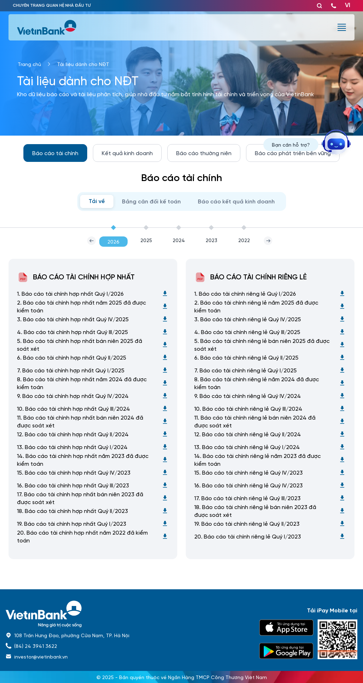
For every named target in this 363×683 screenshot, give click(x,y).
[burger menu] (341, 27)
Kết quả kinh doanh (127, 153)
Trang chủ (29, 64)
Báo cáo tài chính (55, 153)
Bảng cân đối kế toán (151, 202)
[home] (128, 614)
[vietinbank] (47, 27)
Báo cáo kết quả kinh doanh (236, 202)
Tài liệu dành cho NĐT (83, 64)
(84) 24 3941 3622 (35, 646)
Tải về (97, 201)
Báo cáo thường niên (203, 153)
